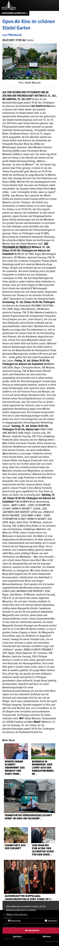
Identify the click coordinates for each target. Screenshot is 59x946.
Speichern (17, 936)
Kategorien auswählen (13, 13)
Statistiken (51, 920)
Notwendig (14, 920)
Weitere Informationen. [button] (17, 914)
